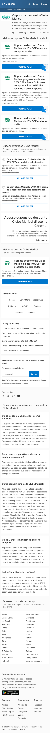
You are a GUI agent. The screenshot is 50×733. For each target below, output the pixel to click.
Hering (29, 631)
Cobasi (29, 651)
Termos (22, 729)
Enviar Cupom (8, 711)
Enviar (34, 374)
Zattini (28, 638)
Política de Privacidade (20, 383)
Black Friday (7, 708)
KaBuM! (25, 306)
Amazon (31, 312)
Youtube (37, 711)
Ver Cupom (33, 66)
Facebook (38, 705)
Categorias (22, 711)
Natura (29, 641)
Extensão (22, 718)
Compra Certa (32, 654)
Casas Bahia (38, 300)
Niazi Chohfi (7, 658)
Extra (4, 631)
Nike (28, 634)
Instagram (38, 708)
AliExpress (6, 638)
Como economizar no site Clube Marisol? (19, 341)
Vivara (4, 644)
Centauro (38, 306)
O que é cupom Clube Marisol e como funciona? (23, 328)
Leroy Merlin (25, 300)
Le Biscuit (6, 621)
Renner (12, 300)
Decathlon (30, 647)
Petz (4, 634)
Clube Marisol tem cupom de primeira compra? (22, 346)
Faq (3, 729)
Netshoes (19, 312)
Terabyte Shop (32, 614)
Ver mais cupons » (34, 661)
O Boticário (7, 651)
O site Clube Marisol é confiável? (16, 350)
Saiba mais (41, 240)
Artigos (5, 705)
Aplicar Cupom (25, 178)
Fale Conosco (8, 715)
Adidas (5, 654)
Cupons (9, 10)
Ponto (4, 628)
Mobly (28, 644)
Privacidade (12, 729)
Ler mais (44, 33)
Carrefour (30, 628)
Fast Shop (30, 621)
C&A (4, 641)
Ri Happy (12, 306)
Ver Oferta (25, 281)
